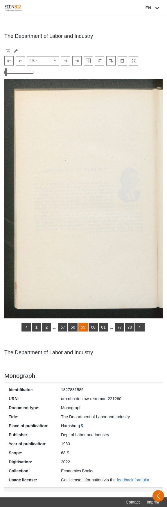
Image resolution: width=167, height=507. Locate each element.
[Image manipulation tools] (15, 50)
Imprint (153, 502)
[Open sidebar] (158, 496)
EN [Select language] (153, 8)
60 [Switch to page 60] (93, 327)
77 (119, 327)
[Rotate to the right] (111, 60)
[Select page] (43, 60)
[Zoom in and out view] (18, 72)
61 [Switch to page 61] (103, 327)
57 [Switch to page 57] (62, 327)
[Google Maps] (83, 425)
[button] (8, 51)
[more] (140, 327)
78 (130, 327)
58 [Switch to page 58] (73, 327)
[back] (26, 327)
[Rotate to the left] (99, 60)
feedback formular (133, 480)
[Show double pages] (88, 60)
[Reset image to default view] (122, 60)
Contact (133, 502)
